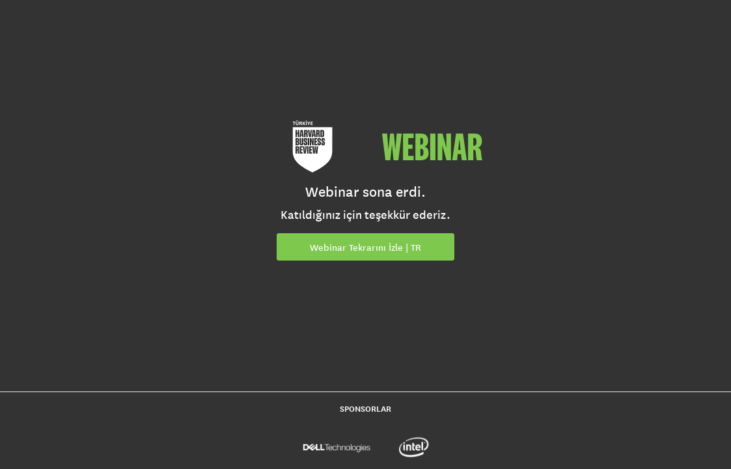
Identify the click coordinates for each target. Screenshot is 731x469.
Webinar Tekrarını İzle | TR (365, 247)
